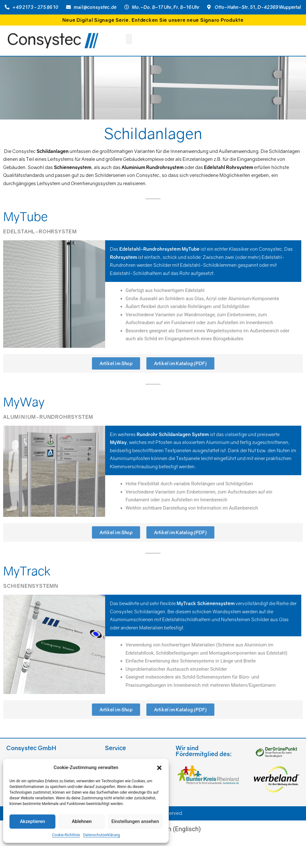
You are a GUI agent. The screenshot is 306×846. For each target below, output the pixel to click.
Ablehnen (82, 821)
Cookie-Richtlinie (66, 835)
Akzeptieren (32, 821)
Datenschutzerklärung (101, 835)
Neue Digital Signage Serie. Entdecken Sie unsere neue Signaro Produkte (153, 20)
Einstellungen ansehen (135, 821)
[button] (159, 768)
